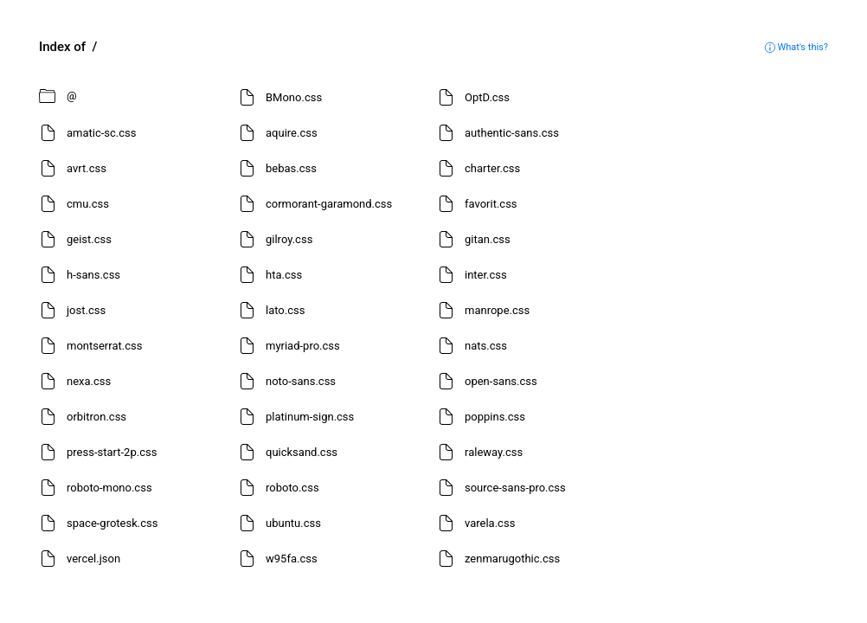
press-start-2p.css (112, 452)
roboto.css (292, 487)
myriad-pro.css (303, 345)
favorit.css (491, 203)
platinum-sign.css (310, 416)
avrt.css (86, 168)
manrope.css (497, 310)
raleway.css (494, 452)
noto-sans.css (301, 381)
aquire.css (292, 132)
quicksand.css (301, 452)
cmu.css (88, 203)
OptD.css (487, 97)
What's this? (796, 47)
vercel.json (93, 558)
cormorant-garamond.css (329, 203)
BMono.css (294, 97)
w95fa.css (292, 558)
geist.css (89, 239)
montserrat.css (104, 345)
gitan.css (488, 239)
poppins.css (495, 416)
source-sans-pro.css (515, 487)
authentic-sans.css (512, 132)
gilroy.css (289, 239)
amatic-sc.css (102, 132)
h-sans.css (93, 274)
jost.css (86, 310)
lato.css (285, 310)
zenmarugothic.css (512, 558)
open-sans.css (501, 381)
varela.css (490, 523)
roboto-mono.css (109, 487)
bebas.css (291, 168)
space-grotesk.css (112, 523)
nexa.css (89, 381)
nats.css (486, 345)
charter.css (492, 168)
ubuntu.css (293, 523)
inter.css (486, 274)
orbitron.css (96, 416)
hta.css (284, 274)
